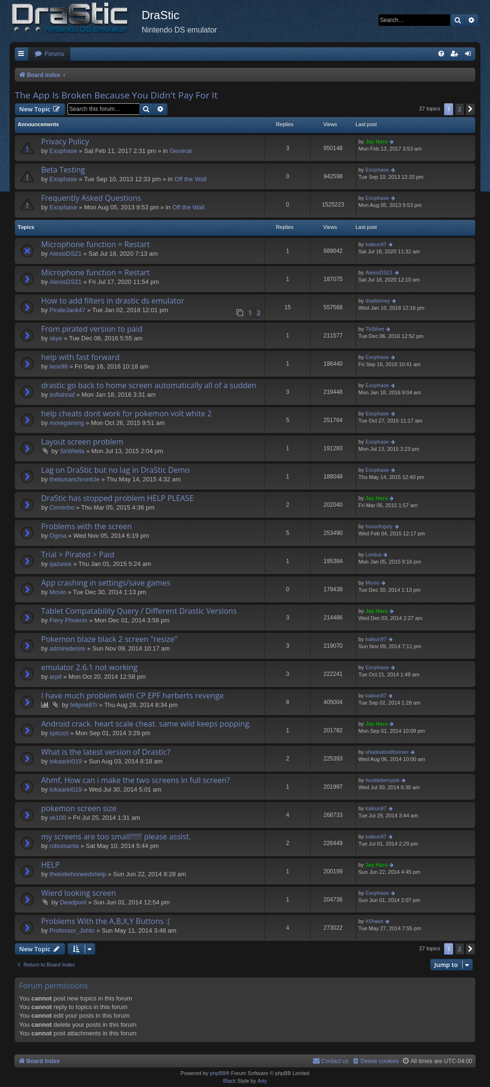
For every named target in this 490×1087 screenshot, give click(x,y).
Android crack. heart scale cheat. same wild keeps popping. (146, 723)
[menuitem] (49, 54)
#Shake (374, 921)
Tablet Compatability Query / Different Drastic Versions (139, 611)
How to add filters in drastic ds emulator (112, 300)
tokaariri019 (65, 761)
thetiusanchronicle (74, 479)
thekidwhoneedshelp (77, 874)
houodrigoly (379, 526)
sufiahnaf (62, 394)
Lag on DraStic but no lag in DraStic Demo (115, 470)
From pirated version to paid (92, 329)
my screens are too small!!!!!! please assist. (116, 836)
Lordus (374, 554)
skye (55, 338)
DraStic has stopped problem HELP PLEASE (117, 498)
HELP (50, 864)
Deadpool (73, 902)
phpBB (217, 1073)
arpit (55, 676)
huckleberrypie (383, 780)
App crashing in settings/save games (105, 582)
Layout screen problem (82, 441)
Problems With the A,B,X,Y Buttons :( (105, 921)
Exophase (63, 150)
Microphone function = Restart (95, 244)
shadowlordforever (387, 752)
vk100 (57, 817)
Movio (57, 592)
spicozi (58, 733)
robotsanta (63, 845)
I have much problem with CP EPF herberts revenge (132, 695)
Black (229, 1081)
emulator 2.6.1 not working (89, 667)
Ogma (57, 535)
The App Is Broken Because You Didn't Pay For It (116, 95)
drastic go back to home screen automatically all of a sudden (148, 385)
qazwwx (60, 563)
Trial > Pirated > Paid (77, 554)
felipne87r (84, 704)
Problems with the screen (86, 526)
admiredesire (67, 648)
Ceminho (61, 507)
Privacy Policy (65, 141)
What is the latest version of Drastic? (105, 752)
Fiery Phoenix (68, 620)
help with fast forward (80, 357)
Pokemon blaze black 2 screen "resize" (109, 639)
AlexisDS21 (65, 253)
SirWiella (72, 451)
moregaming (66, 422)
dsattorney (378, 301)
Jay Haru (377, 141)
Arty (262, 1081)
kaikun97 (376, 244)
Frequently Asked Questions (91, 198)
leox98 (58, 366)
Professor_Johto (72, 930)
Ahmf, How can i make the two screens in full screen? (135, 780)
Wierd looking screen (78, 893)
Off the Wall (190, 179)
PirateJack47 (67, 310)
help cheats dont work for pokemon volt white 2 (126, 413)
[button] (470, 109)
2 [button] (459, 109)
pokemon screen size (78, 808)
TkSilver (375, 329)
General (180, 150)
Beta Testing (63, 169)
